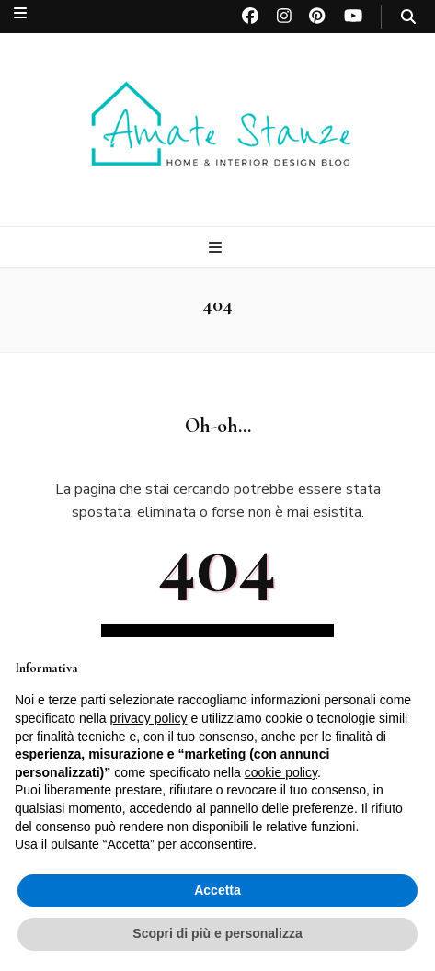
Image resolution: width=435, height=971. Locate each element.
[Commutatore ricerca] (408, 17)
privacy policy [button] (149, 718)
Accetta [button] (217, 890)
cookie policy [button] (281, 772)
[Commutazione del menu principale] (217, 248)
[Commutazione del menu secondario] (20, 13)
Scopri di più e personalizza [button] (217, 933)
